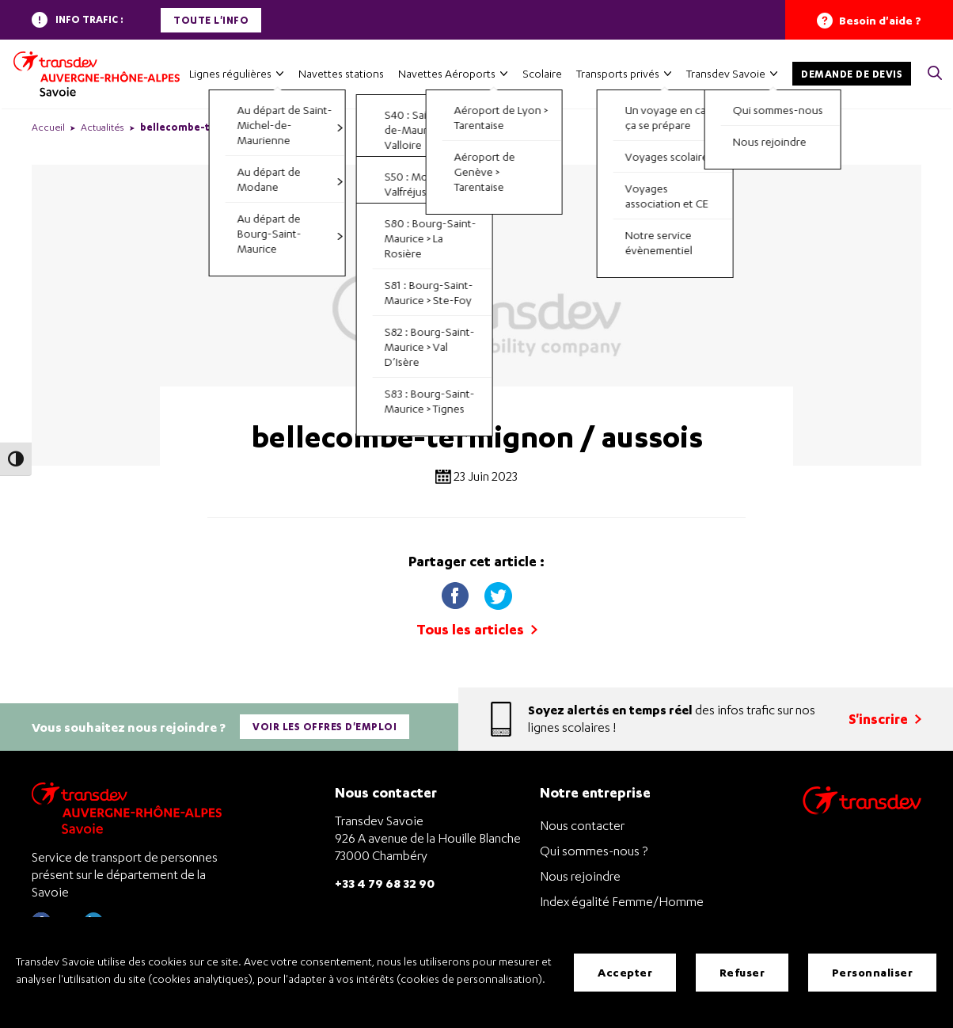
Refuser (742, 972)
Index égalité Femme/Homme (622, 901)
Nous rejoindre (580, 876)
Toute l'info (211, 20)
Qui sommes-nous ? (593, 850)
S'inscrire (885, 718)
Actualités (102, 127)
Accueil (48, 127)
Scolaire (542, 73)
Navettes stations (341, 73)
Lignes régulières (230, 73)
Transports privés (617, 73)
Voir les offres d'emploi (324, 727)
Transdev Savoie (725, 73)
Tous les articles (476, 629)
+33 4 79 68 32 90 (385, 882)
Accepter (625, 972)
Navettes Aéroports (446, 73)
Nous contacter (582, 825)
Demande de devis (851, 74)
